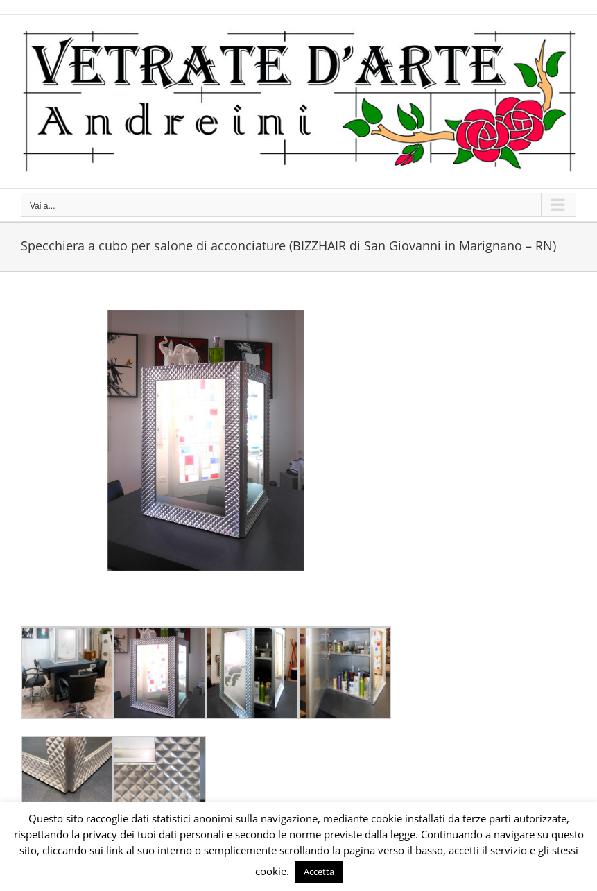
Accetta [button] (319, 871)
